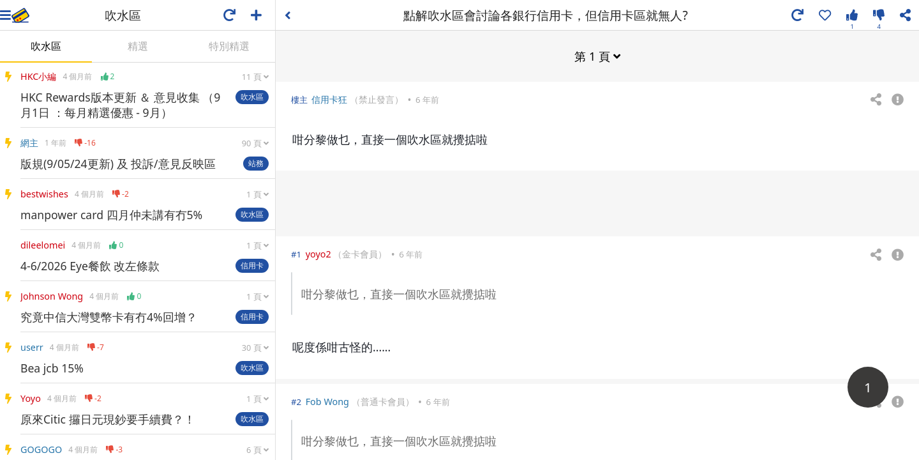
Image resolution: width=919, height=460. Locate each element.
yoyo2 (318, 253)
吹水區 (46, 46)
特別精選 (229, 46)
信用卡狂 (329, 99)
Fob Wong (327, 401)
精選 (138, 46)
